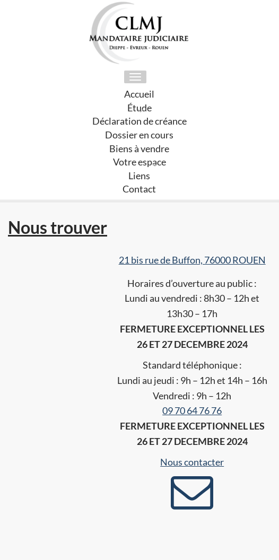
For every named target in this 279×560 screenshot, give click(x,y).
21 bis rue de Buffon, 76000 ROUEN (192, 260)
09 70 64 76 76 (192, 410)
